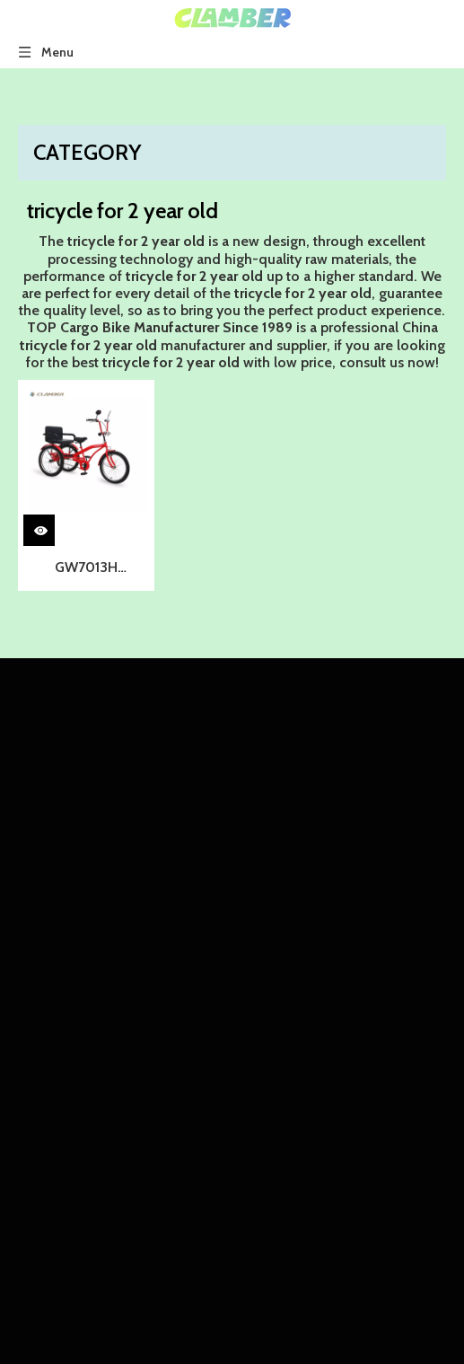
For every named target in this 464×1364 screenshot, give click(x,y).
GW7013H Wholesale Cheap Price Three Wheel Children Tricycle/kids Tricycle (86, 570)
